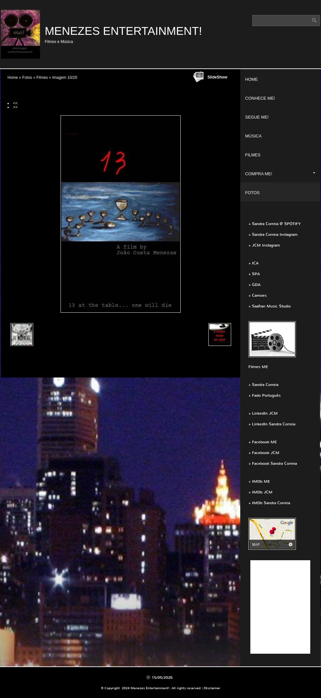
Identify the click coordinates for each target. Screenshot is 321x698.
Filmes (42, 77)
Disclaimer (212, 688)
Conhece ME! (260, 98)
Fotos (27, 77)
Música (253, 136)
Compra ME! (280, 173)
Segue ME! (257, 117)
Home (12, 77)
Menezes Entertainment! (123, 30)
